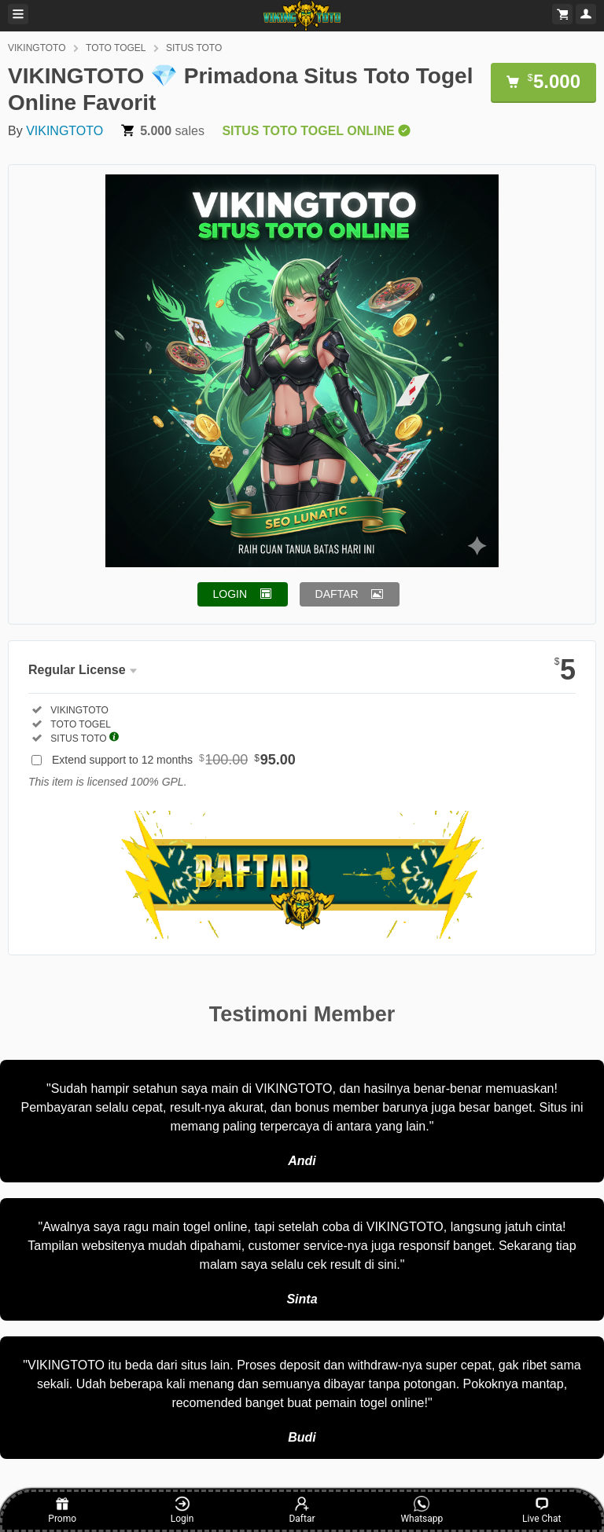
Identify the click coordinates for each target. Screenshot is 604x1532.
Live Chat (541, 1510)
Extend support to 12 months (174, 760)
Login (182, 1510)
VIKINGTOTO (37, 47)
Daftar (302, 1510)
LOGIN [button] (230, 594)
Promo (62, 1510)
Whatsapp (421, 1510)
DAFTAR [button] (337, 594)
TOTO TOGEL (115, 47)
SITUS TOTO (194, 47)
